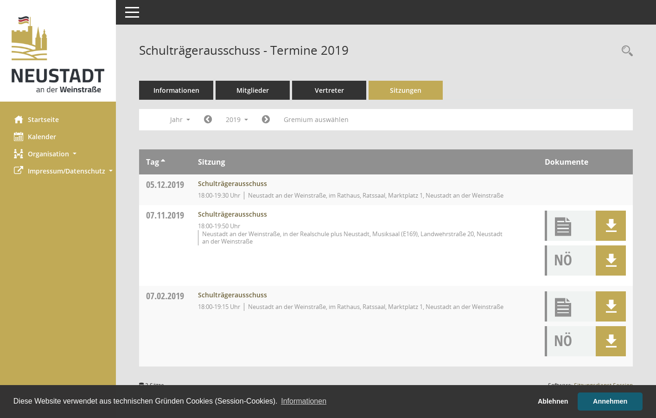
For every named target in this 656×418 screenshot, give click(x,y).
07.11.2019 (165, 215)
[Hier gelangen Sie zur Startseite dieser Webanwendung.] (58, 54)
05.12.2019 (165, 184)
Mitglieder (252, 90)
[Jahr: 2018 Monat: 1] (208, 119)
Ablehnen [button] (553, 401)
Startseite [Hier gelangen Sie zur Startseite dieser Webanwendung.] (36, 119)
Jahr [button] (180, 119)
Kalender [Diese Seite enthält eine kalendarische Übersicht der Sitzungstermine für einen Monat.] (35, 136)
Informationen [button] (303, 401)
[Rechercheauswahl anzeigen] (625, 51)
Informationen (176, 90)
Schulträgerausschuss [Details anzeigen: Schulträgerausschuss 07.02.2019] (232, 294)
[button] (58, 153)
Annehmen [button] (610, 401)
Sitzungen (405, 90)
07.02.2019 (165, 295)
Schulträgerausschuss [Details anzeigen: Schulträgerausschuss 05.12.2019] (232, 183)
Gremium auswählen (316, 119)
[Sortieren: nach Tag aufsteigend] (163, 162)
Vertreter (329, 90)
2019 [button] (237, 119)
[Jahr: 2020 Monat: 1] (266, 119)
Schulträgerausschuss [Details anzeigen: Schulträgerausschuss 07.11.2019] (232, 214)
